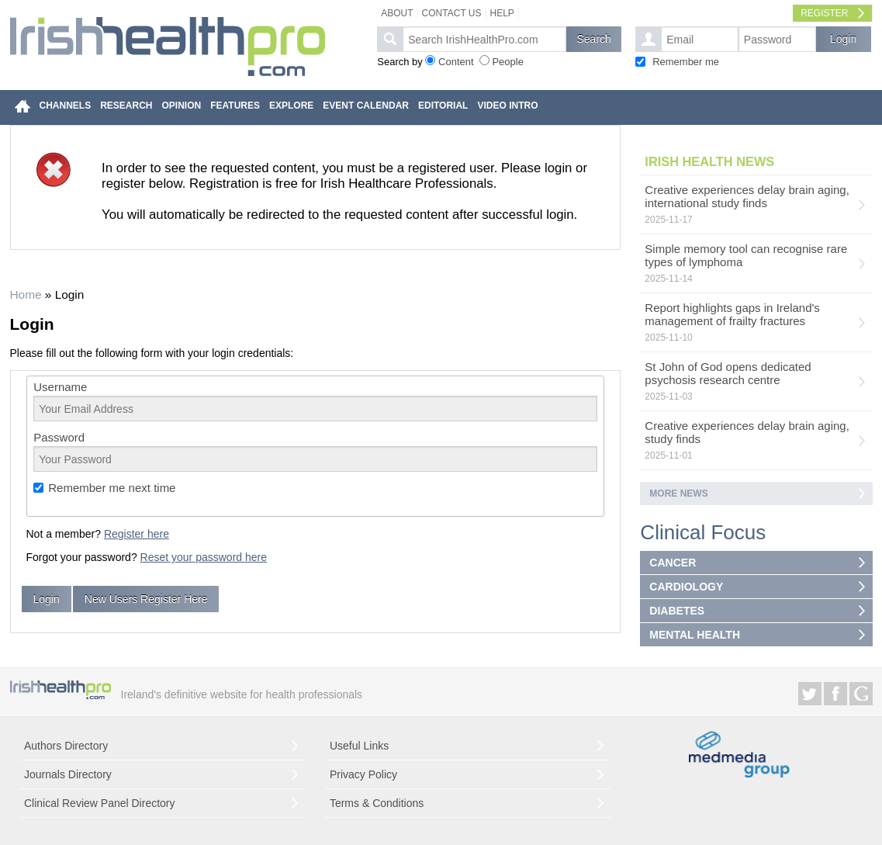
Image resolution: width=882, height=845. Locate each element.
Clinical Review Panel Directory (99, 803)
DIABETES (676, 610)
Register (824, 13)
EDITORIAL (443, 105)
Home (26, 294)
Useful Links (359, 745)
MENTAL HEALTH (694, 635)
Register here (136, 534)
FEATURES (235, 105)
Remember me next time (111, 487)
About (397, 13)
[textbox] (484, 39)
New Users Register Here (146, 599)
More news (678, 493)
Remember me (685, 62)
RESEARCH (126, 105)
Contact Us (452, 13)
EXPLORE (291, 105)
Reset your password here (203, 557)
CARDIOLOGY (686, 586)
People (507, 62)
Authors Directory (66, 745)
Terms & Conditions (377, 803)
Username (60, 386)
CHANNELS (66, 105)
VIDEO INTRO (507, 105)
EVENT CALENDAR (366, 105)
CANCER (672, 562)
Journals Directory (68, 774)
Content (456, 62)
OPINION (182, 105)
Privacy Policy (363, 774)
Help (502, 13)
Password (59, 437)
